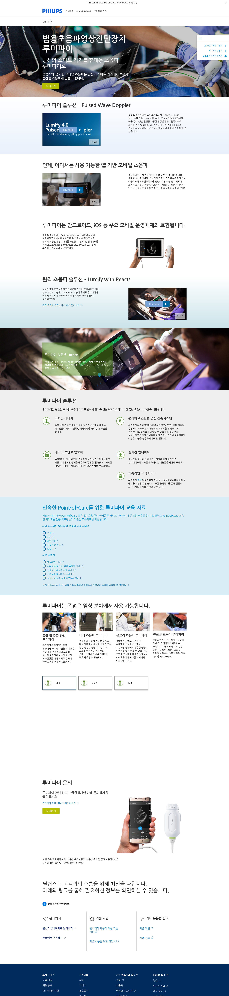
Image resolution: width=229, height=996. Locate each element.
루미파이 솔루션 (215, 51)
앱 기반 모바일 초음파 (213, 46)
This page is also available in (100, 3)
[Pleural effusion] (50, 541)
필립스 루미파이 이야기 (212, 56)
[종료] (226, 2)
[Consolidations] (49, 549)
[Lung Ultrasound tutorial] (53, 562)
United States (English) (126, 3)
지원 (139, 480)
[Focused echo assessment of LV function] (62, 578)
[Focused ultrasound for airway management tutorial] (62, 566)
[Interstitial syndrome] (52, 545)
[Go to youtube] (48, 533)
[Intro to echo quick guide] (58, 574)
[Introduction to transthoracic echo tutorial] (59, 570)
